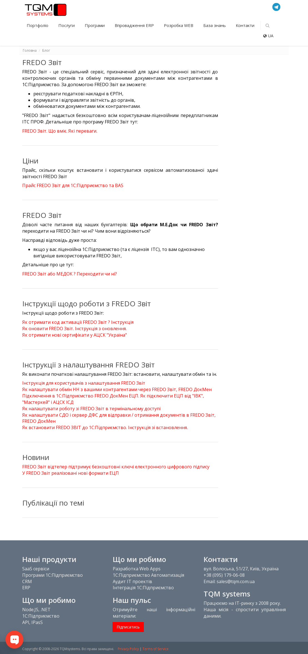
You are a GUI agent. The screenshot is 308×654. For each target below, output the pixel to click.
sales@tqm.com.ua (236, 581)
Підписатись (128, 627)
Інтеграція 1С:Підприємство (143, 588)
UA (268, 35)
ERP (26, 588)
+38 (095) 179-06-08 (224, 575)
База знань (215, 25)
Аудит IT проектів (132, 581)
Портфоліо (38, 25)
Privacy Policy (128, 648)
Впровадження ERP (135, 25)
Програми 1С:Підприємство (52, 575)
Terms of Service (155, 648)
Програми (95, 25)
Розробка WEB (179, 25)
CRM (27, 581)
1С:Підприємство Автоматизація (148, 575)
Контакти (245, 25)
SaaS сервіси (35, 569)
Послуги (67, 25)
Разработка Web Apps (137, 569)
